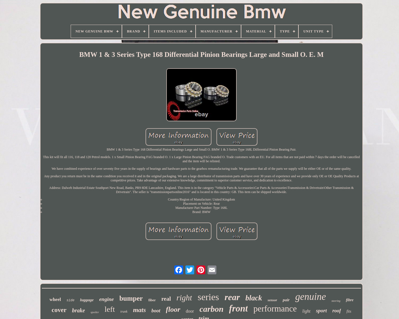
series (208, 297)
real (166, 298)
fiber (152, 300)
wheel (55, 299)
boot (156, 310)
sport (321, 310)
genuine (310, 296)
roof (336, 310)
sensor (272, 300)
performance (275, 308)
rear (232, 297)
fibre (349, 300)
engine (106, 299)
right (184, 297)
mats (139, 309)
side (70, 300)
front (238, 308)
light (306, 311)
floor (173, 309)
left (109, 309)
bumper (131, 298)
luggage (87, 300)
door (190, 311)
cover (59, 310)
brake (78, 310)
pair (286, 300)
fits (349, 311)
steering (335, 300)
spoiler (95, 312)
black (253, 298)
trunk (124, 311)
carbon (212, 308)
